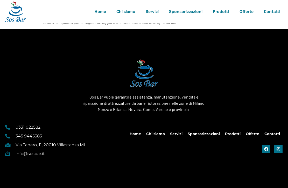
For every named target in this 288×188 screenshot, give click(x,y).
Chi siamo (125, 11)
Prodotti (221, 11)
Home (100, 11)
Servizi (152, 11)
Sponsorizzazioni (185, 11)
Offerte (247, 11)
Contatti (272, 11)
